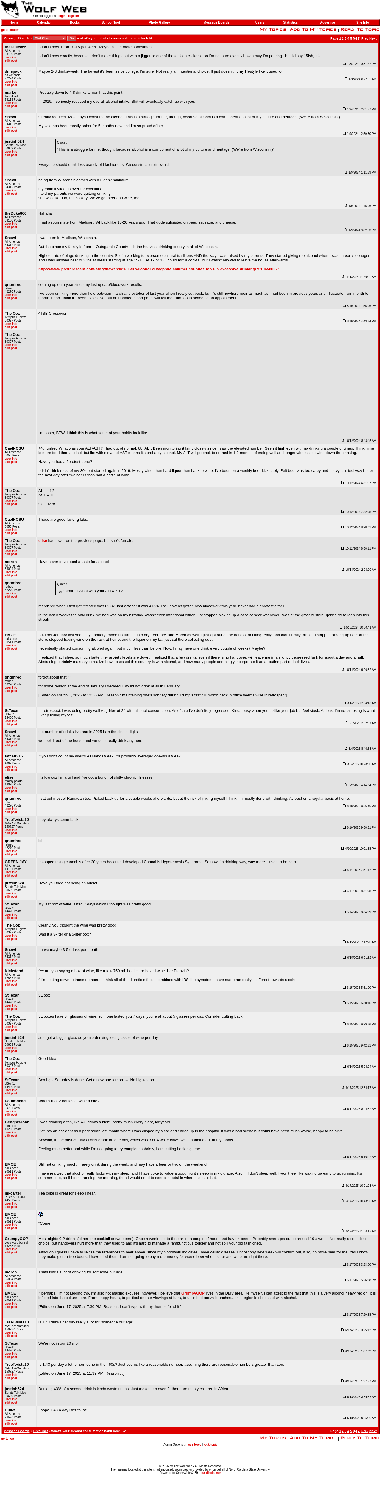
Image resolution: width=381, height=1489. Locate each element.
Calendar (44, 22)
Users (260, 22)
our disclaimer (211, 1472)
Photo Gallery (159, 22)
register (73, 16)
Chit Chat (40, 1431)
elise (42, 540)
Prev (364, 38)
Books (75, 22)
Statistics (290, 22)
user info (11, 57)
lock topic (211, 1444)
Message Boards (216, 22)
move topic (193, 1444)
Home (14, 22)
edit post (11, 60)
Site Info (362, 22)
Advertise (327, 22)
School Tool (111, 22)
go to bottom (10, 30)
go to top (7, 1438)
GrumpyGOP (193, 1293)
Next (373, 38)
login (61, 16)
